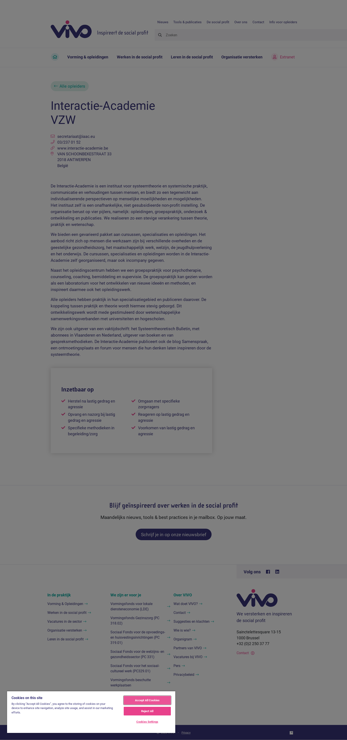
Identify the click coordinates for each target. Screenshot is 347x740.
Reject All (147, 711)
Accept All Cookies (147, 700)
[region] (91, 712)
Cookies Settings (147, 722)
